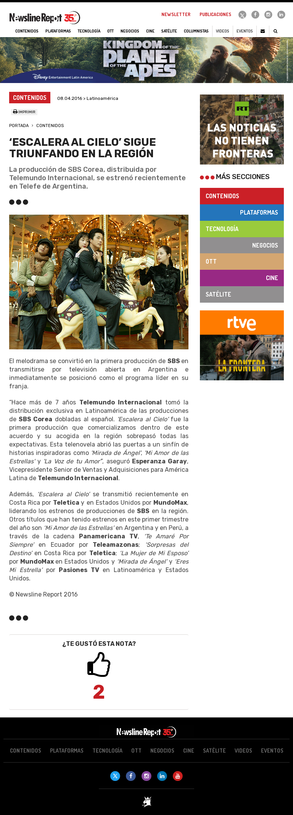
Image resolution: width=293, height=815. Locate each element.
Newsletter (175, 14)
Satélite (218, 294)
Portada (19, 125)
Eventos (245, 31)
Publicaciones (215, 14)
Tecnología (222, 229)
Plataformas (259, 212)
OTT (211, 261)
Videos (222, 31)
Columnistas (196, 31)
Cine (272, 278)
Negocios (265, 245)
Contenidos (50, 125)
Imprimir (24, 112)
